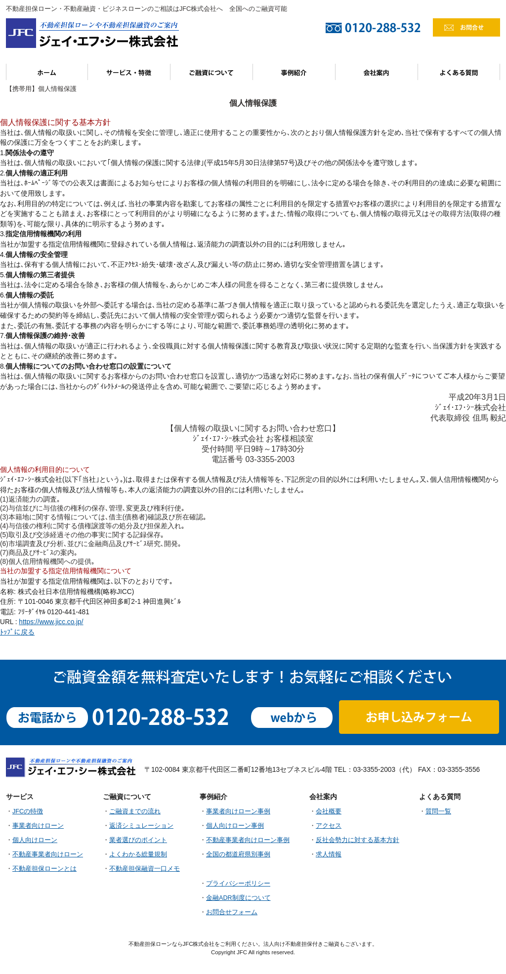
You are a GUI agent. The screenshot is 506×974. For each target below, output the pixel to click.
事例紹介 (294, 72)
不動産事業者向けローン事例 (248, 840)
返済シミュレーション (141, 825)
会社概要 (328, 811)
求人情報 (328, 854)
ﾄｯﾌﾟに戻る (17, 632)
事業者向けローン (38, 825)
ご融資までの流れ (135, 811)
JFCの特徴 (27, 811)
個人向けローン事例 (235, 825)
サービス (129, 72)
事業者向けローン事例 (238, 811)
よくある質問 (459, 72)
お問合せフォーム (231, 912)
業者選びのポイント (138, 840)
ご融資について (211, 72)
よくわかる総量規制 (138, 854)
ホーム (47, 72)
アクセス (328, 825)
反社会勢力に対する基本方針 (357, 840)
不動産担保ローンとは (44, 868)
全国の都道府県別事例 (238, 854)
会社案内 (377, 72)
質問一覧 (438, 811)
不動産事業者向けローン (47, 854)
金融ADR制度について (238, 897)
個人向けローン (34, 840)
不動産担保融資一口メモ (144, 868)
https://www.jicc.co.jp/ (51, 622)
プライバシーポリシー (238, 883)
